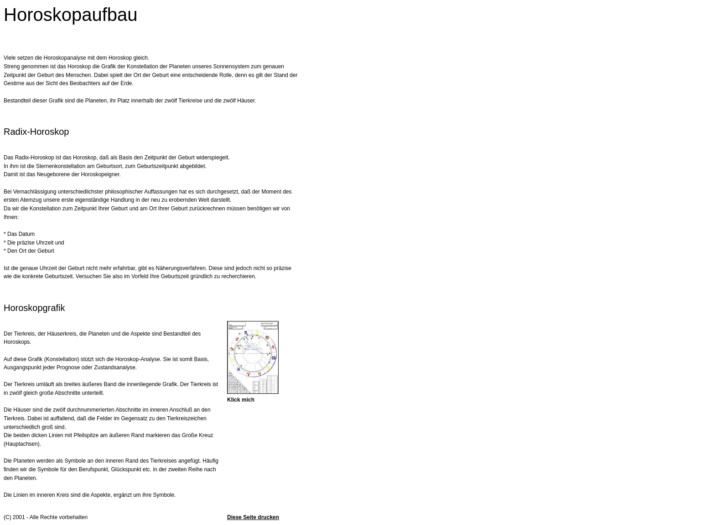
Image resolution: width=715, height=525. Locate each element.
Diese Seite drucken (253, 517)
